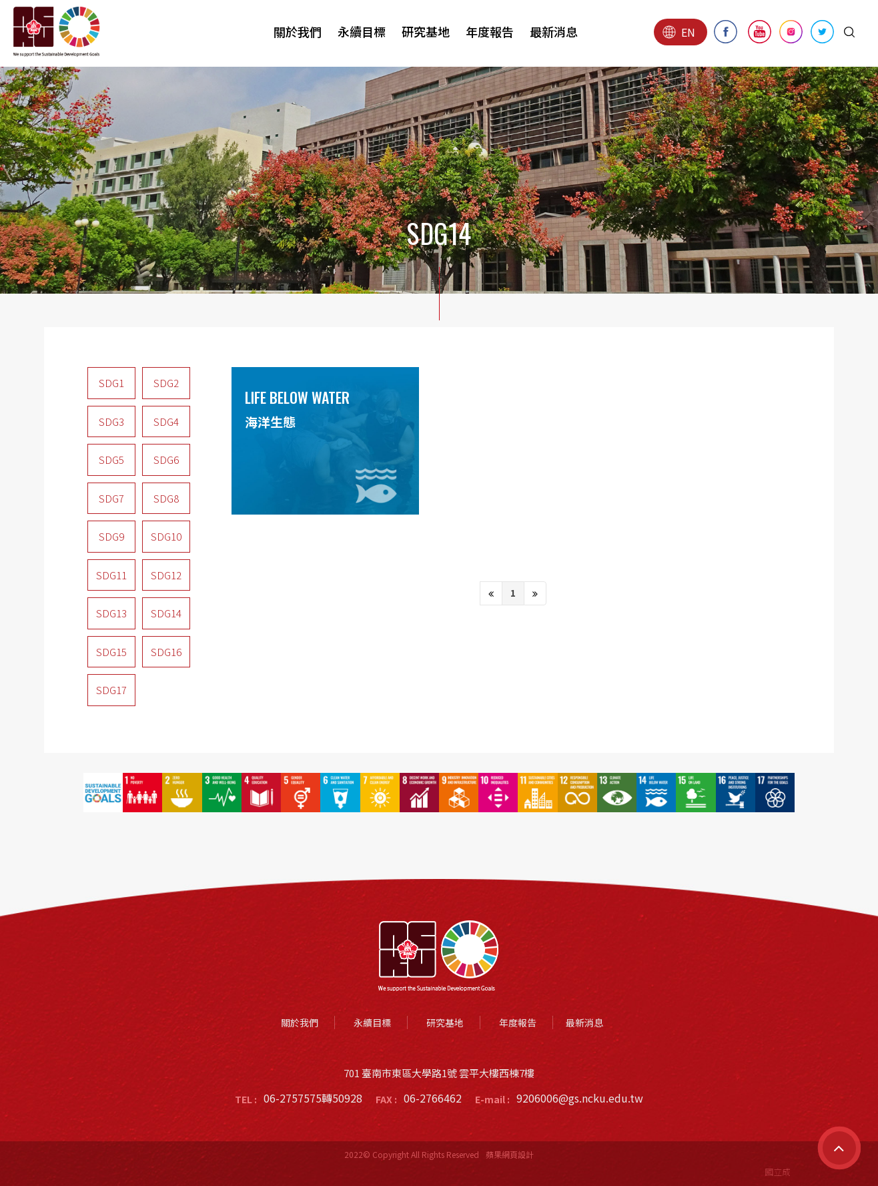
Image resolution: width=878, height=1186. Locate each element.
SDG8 (166, 498)
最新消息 (554, 31)
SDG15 (111, 652)
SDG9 (111, 536)
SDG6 (166, 460)
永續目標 (362, 31)
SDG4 (166, 421)
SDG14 (166, 613)
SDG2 (166, 383)
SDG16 (166, 652)
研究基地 (426, 31)
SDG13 (111, 613)
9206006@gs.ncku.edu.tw (579, 1098)
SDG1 (111, 383)
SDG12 (166, 575)
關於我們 (298, 31)
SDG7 (111, 498)
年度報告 (490, 31)
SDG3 (111, 421)
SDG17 (111, 690)
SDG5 (111, 460)
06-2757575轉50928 (313, 1098)
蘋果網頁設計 (510, 1154)
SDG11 (111, 575)
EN (679, 32)
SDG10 (166, 536)
